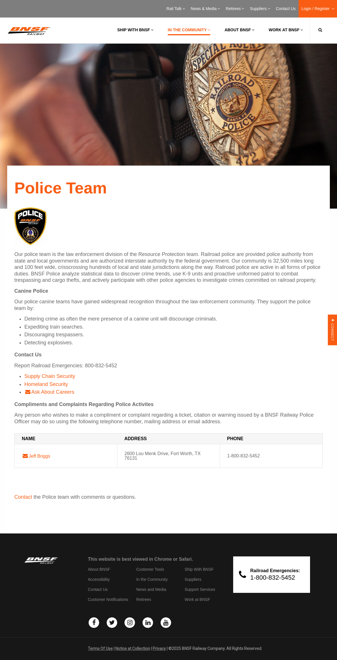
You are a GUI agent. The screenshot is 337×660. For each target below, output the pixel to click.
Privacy (159, 648)
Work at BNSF (286, 30)
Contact (23, 497)
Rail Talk (175, 8)
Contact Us (286, 8)
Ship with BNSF (135, 30)
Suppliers (260, 8)
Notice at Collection (132, 648)
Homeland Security (46, 384)
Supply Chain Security (49, 376)
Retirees (235, 8)
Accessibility (99, 579)
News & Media (205, 8)
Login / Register (317, 8)
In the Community (189, 30)
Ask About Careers (52, 392)
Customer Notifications (108, 599)
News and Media (151, 589)
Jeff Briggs (39, 456)
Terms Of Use (100, 648)
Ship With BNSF (199, 569)
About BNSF (239, 30)
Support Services (200, 589)
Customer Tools (150, 569)
